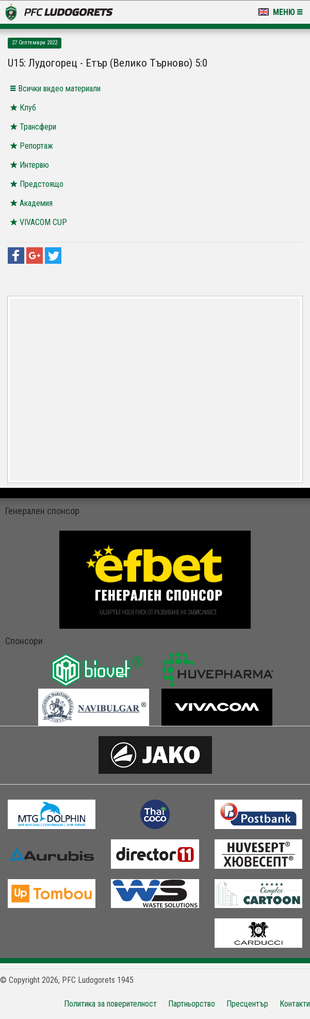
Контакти (295, 1004)
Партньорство (191, 1004)
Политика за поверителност (110, 1004)
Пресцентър (247, 1004)
